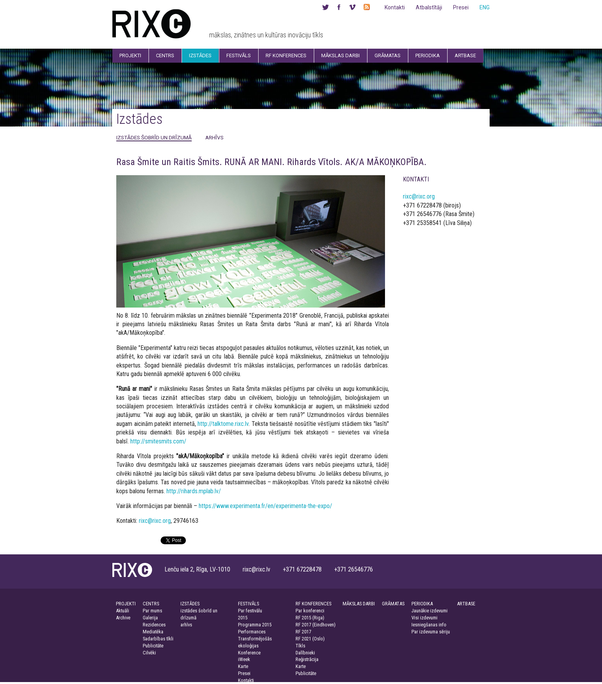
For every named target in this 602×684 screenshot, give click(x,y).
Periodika (427, 55)
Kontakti (395, 7)
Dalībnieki (305, 653)
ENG (485, 7)
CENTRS (151, 604)
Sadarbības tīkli (158, 639)
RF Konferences (286, 55)
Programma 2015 (254, 625)
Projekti (130, 55)
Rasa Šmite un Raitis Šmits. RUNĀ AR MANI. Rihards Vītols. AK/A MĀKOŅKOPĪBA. (271, 161)
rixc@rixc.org (155, 520)
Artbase (465, 55)
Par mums (152, 611)
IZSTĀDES (190, 604)
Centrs (165, 55)
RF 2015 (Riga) (310, 618)
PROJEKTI (126, 604)
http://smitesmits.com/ (158, 441)
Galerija (150, 618)
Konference (249, 653)
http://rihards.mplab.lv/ (193, 491)
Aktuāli (122, 611)
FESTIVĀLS (248, 604)
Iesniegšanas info (428, 625)
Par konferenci (310, 611)
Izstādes (200, 55)
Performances (252, 632)
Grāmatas (387, 55)
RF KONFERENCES (313, 604)
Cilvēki (149, 653)
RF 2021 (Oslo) (310, 639)
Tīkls (300, 646)
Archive (123, 618)
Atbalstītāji (429, 7)
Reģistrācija (307, 659)
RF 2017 (303, 632)
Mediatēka (153, 632)
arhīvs (214, 137)
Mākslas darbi (340, 55)
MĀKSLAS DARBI (359, 604)
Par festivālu (250, 611)
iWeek (244, 659)
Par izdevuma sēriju (430, 632)
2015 (242, 618)
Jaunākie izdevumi (429, 611)
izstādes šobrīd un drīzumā (154, 137)
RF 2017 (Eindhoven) (316, 625)
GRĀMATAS (393, 604)
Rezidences (154, 625)
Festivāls (238, 55)
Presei (461, 7)
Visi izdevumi (424, 618)
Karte (243, 666)
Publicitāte (153, 646)
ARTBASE (466, 604)
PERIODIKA (422, 604)
